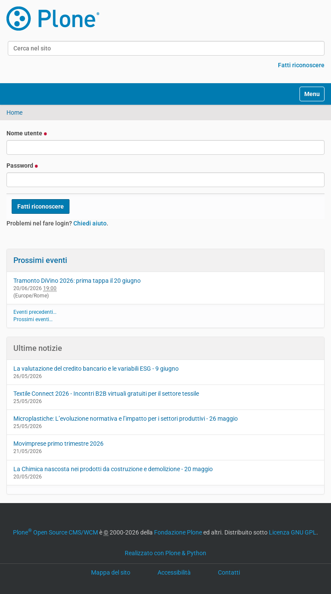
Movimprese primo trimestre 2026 (58, 443)
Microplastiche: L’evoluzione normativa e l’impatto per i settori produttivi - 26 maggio (125, 418)
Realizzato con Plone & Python (165, 553)
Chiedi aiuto (90, 223)
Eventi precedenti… (35, 312)
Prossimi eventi (40, 260)
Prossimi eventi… (33, 319)
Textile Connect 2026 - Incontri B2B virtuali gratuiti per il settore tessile (106, 393)
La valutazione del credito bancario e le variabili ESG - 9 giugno (96, 368)
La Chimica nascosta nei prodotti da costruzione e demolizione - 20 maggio (113, 469)
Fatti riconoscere (301, 65)
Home (14, 112)
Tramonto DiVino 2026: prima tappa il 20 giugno (77, 280)
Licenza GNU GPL (292, 532)
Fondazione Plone (178, 532)
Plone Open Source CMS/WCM (55, 532)
